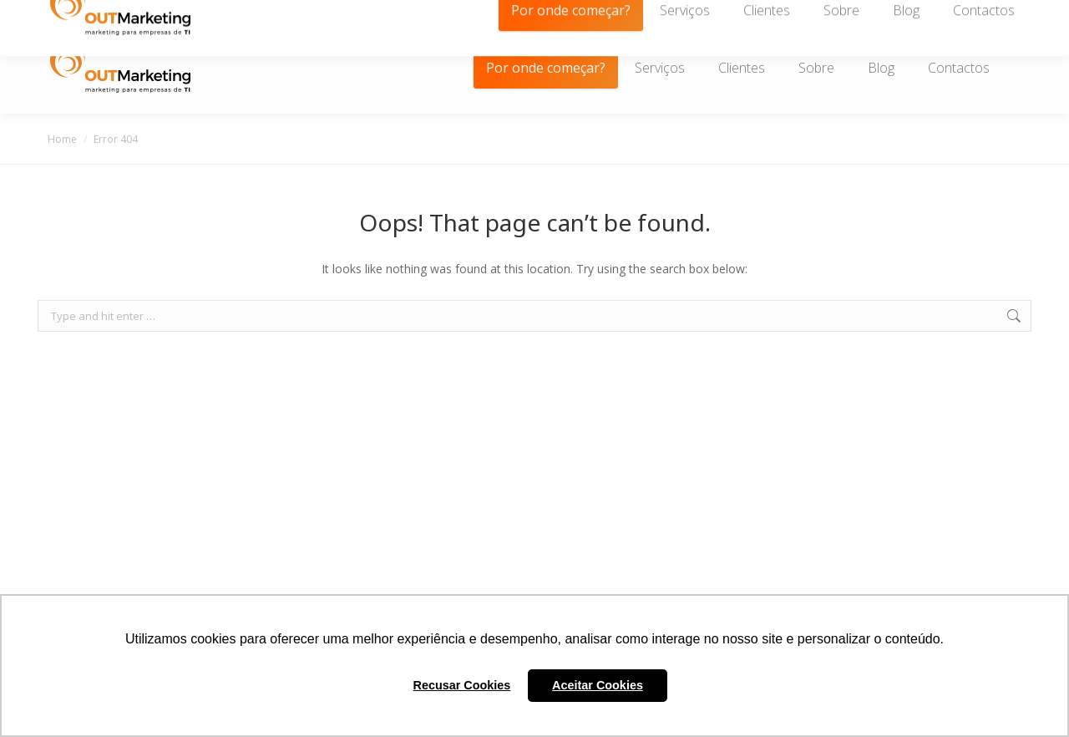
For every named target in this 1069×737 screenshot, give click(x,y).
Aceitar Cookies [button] (597, 685)
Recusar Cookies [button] (462, 685)
